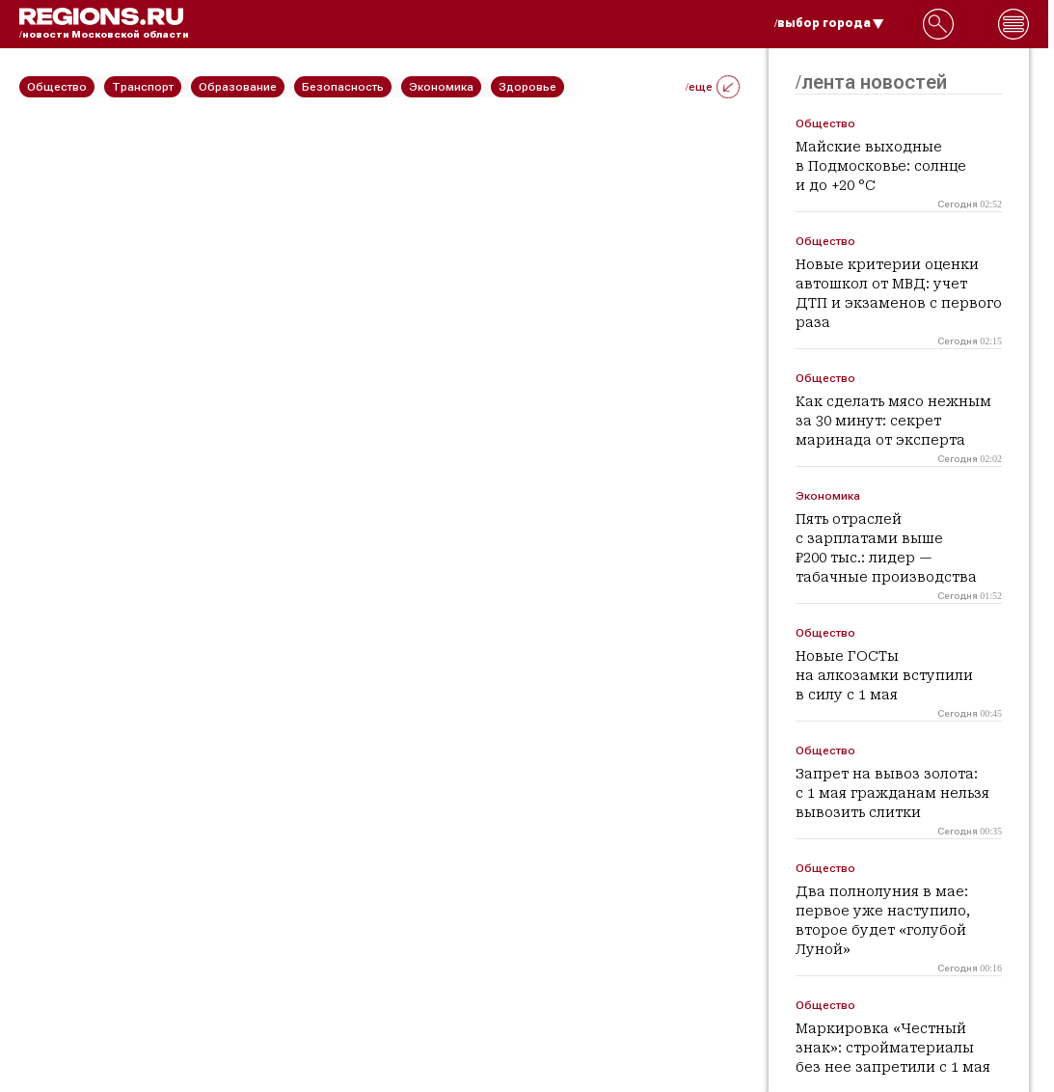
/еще (713, 86)
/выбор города (829, 23)
